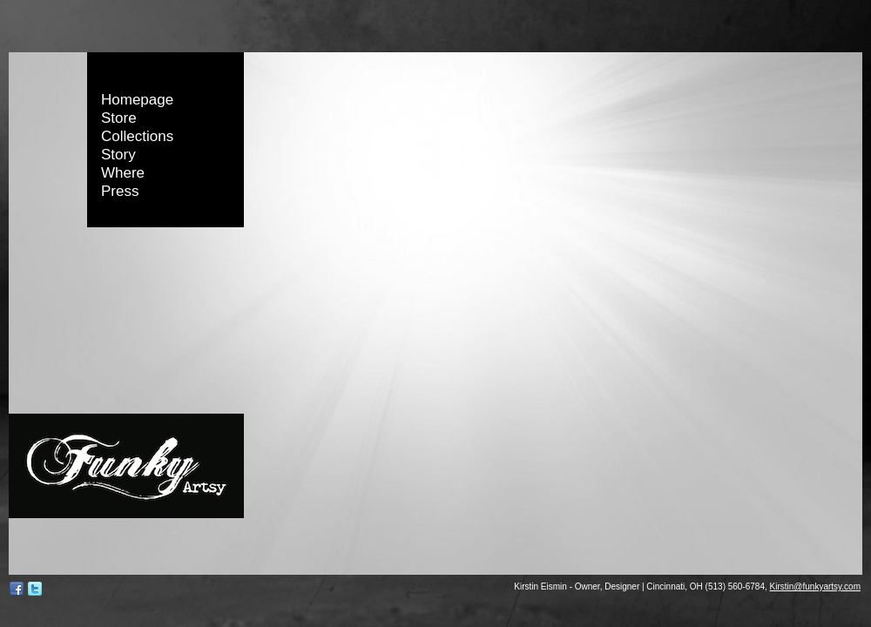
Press (119, 191)
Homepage (137, 99)
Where (123, 173)
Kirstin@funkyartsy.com (815, 586)
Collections (137, 136)
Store (119, 118)
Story (118, 154)
